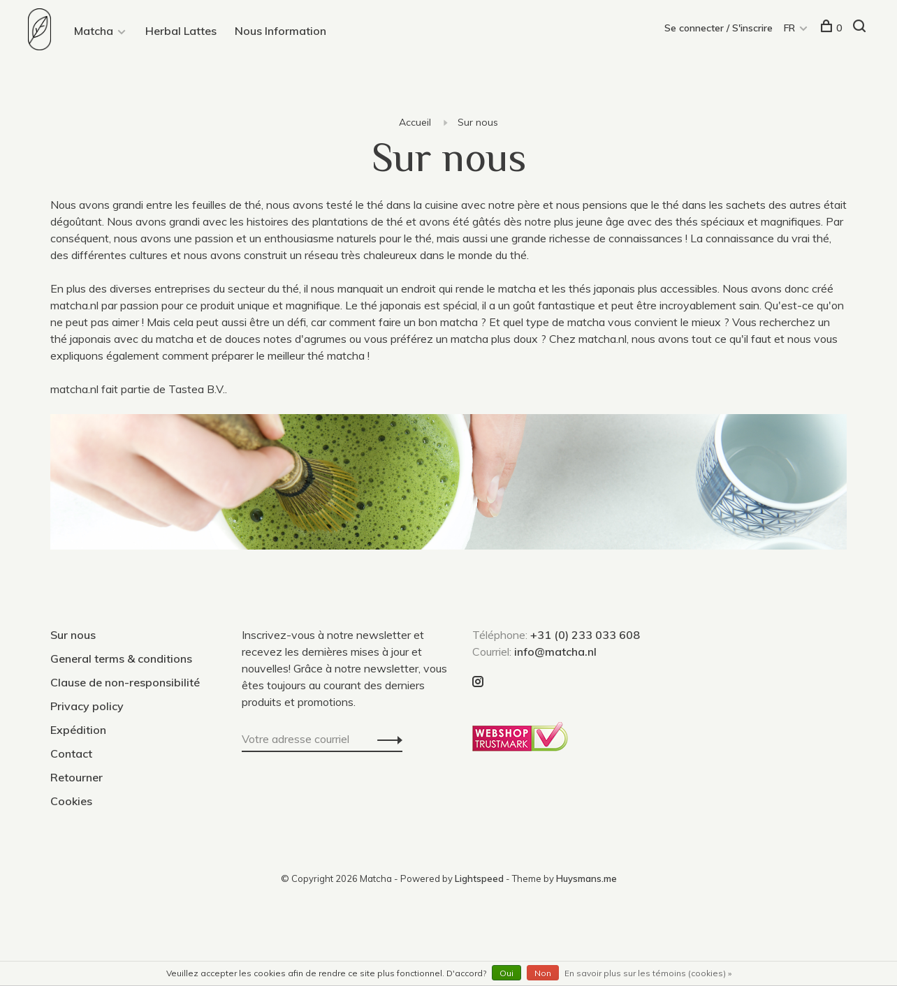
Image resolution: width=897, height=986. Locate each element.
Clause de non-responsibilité (125, 682)
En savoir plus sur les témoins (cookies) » (647, 973)
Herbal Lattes (181, 31)
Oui (506, 973)
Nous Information (280, 31)
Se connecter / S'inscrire (718, 28)
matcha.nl (74, 305)
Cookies (71, 801)
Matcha (93, 31)
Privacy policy (87, 706)
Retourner (76, 777)
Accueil (415, 122)
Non (542, 973)
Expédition (78, 730)
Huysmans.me (586, 878)
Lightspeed (479, 878)
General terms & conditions (121, 658)
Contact (71, 753)
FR (789, 28)
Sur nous (478, 122)
